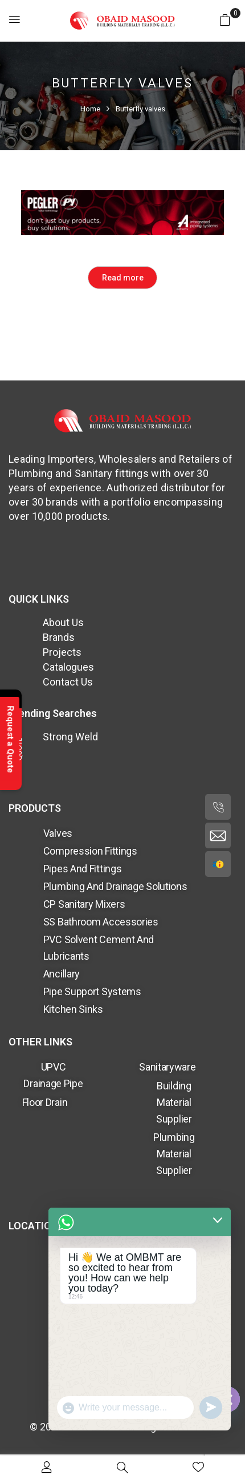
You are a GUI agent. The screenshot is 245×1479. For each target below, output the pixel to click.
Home (90, 109)
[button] (225, 19)
